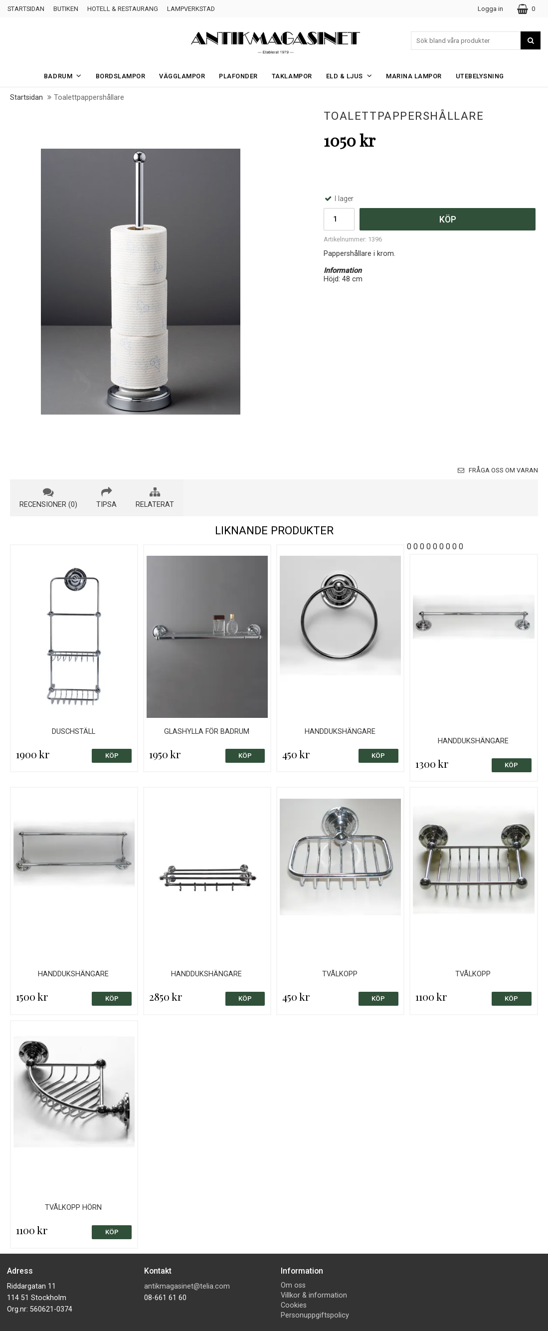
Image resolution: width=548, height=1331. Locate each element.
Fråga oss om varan (498, 470)
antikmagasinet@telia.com (187, 1286)
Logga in (490, 8)
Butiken (65, 8)
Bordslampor (121, 76)
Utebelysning (480, 76)
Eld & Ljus (352, 75)
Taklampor (292, 76)
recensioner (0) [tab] (48, 498)
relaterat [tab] (155, 498)
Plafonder (238, 76)
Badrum (66, 75)
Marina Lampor (414, 76)
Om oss (293, 1285)
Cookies (294, 1305)
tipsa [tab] (106, 498)
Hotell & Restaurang (122, 8)
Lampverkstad (191, 8)
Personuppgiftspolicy (315, 1315)
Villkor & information (314, 1295)
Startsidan (25, 8)
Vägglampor (182, 76)
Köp (447, 219)
